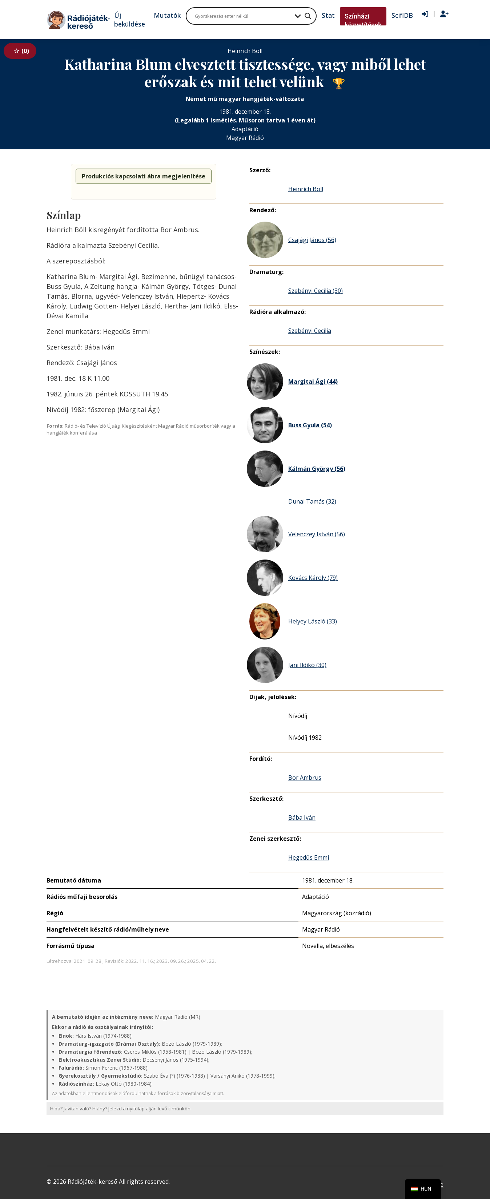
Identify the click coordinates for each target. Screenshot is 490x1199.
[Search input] (243, 16)
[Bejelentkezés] (425, 14)
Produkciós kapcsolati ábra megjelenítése (143, 176)
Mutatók (167, 15)
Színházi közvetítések (363, 20)
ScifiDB (402, 15)
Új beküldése (129, 19)
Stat (328, 15)
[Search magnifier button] (308, 16)
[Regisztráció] (444, 14)
